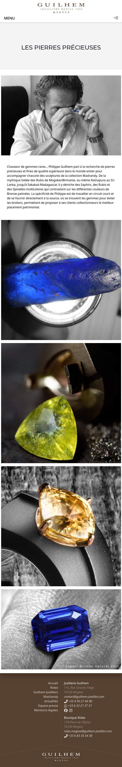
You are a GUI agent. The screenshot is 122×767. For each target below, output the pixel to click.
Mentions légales (46, 710)
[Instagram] (70, 710)
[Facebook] (66, 710)
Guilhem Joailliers (46, 692)
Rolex (54, 688)
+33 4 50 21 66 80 (78, 701)
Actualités (51, 701)
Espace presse (48, 706)
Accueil (53, 683)
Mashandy (50, 697)
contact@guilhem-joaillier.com (84, 697)
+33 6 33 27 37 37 (78, 706)
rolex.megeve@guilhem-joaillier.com (88, 731)
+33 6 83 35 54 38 (78, 736)
